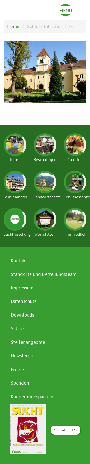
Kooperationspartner (32, 396)
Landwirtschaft (47, 197)
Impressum (22, 288)
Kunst (15, 159)
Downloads (22, 315)
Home (13, 26)
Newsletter (22, 356)
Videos (17, 328)
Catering (75, 159)
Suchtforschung (17, 234)
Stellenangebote (28, 342)
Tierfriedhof (75, 234)
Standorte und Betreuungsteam (43, 274)
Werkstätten (44, 234)
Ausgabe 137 (65, 430)
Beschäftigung (46, 159)
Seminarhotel (15, 197)
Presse (17, 369)
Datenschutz (23, 301)
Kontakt (19, 260)
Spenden (20, 383)
